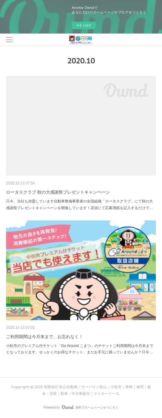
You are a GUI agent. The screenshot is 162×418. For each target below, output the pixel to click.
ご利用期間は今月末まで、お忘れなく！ (44, 336)
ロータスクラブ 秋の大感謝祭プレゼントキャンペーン (58, 192)
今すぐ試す (83, 25)
